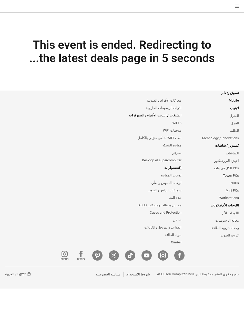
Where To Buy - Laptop (104, 253)
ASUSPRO (114, 114)
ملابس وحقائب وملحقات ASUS (159, 215)
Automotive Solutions (105, 122)
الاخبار (59, 114)
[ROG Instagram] (119, 284)
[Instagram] (217, 284)
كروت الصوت (229, 246)
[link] (122, 6)
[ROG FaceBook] (135, 284)
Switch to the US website (135, 164)
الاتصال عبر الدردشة (108, 222)
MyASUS (115, 238)
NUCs (234, 192)
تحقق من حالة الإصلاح (107, 184)
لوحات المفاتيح (171, 184)
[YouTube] (201, 284)
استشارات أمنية (111, 230)
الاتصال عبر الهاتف (109, 207)
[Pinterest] (152, 284)
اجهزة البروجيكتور (226, 169)
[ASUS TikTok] (184, 284)
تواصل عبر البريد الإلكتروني (103, 215)
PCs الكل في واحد (226, 177)
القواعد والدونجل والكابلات (162, 238)
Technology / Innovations (220, 146)
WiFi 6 (176, 130)
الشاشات (232, 161)
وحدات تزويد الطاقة (225, 238)
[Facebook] (234, 284)
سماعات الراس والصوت (164, 199)
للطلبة (234, 138)
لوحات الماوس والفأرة (165, 192)
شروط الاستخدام (137, 302)
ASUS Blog (113, 130)
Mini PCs (232, 200)
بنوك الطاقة (173, 246)
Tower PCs (231, 184)
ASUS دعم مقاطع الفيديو (104, 245)
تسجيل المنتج (112, 199)
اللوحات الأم (230, 223)
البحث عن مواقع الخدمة (105, 192)
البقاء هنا (92, 164)
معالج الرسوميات (227, 231)
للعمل (235, 130)
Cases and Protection (165, 223)
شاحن (177, 230)
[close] (197, 143)
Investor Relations (50, 130)
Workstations (229, 207)
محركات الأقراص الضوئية (164, 107)
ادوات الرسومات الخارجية (163, 114)
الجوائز (59, 122)
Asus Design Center (107, 107)
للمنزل (234, 123)
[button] (237, 6)
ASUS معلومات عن (50, 107)
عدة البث (175, 207)
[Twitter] (168, 284)
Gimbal (176, 253)
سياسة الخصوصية (106, 302)
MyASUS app (111, 261)
